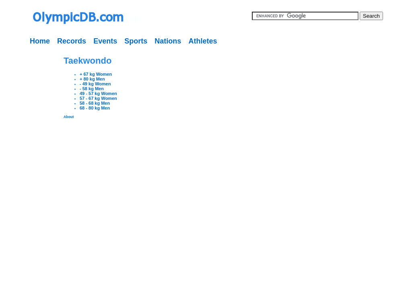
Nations (167, 41)
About (69, 117)
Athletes (202, 41)
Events (105, 41)
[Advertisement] (26, 169)
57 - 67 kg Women (98, 98)
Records (71, 41)
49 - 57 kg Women (98, 93)
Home (40, 41)
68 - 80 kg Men (95, 108)
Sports (135, 41)
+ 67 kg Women (96, 74)
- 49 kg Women (95, 83)
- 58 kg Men (92, 88)
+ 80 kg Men (92, 79)
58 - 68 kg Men (95, 103)
